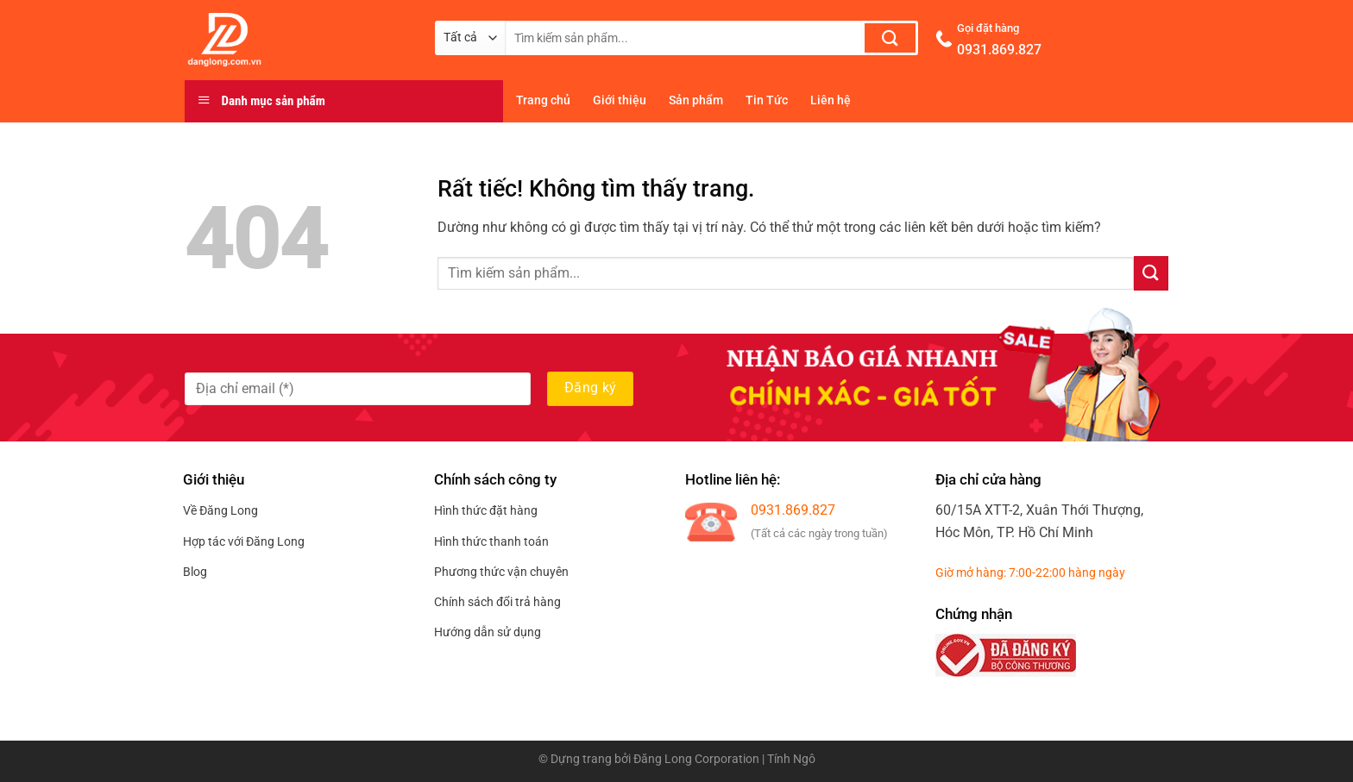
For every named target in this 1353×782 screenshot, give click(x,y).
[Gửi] (890, 38)
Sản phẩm (696, 100)
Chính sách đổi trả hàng (497, 602)
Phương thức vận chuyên (501, 572)
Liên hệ (830, 100)
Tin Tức (767, 100)
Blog (195, 572)
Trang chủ (543, 100)
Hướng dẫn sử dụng (487, 632)
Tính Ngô (791, 759)
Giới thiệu (619, 100)
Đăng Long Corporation (696, 759)
